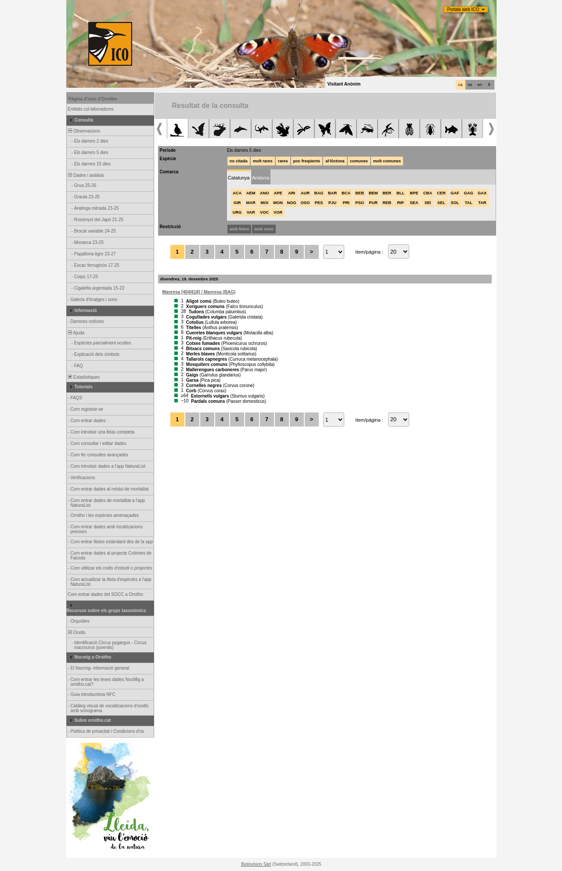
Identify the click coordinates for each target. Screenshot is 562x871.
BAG (319, 193)
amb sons (264, 229)
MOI (264, 203)
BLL (400, 193)
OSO (305, 203)
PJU (332, 203)
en (479, 84)
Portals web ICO (463, 9)
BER (386, 193)
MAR (251, 203)
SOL (455, 203)
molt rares (263, 161)
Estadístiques (83, 377)
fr (489, 84)
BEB (359, 193)
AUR (305, 193)
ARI (291, 193)
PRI (345, 203)
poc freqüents (307, 161)
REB (386, 203)
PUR (373, 203)
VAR (251, 212)
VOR (278, 212)
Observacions (84, 131)
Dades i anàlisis (85, 175)
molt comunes (387, 161)
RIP (400, 203)
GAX (482, 193)
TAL (468, 203)
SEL (441, 203)
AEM (251, 193)
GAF (454, 193)
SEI (428, 203)
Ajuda (76, 332)
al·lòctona (335, 161)
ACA (237, 193)
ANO (264, 193)
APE (278, 193)
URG (237, 212)
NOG (291, 203)
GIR (237, 203)
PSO (359, 203)
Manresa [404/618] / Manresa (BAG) (199, 292)
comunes (359, 161)
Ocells (76, 632)
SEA (414, 203)
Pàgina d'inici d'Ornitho (92, 99)
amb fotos (239, 229)
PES (319, 203)
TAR (482, 203)
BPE (414, 193)
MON (278, 203)
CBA (427, 193)
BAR (332, 193)
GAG (468, 193)
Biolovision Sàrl (256, 864)
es (470, 84)
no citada (239, 161)
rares (283, 161)
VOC (264, 212)
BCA (346, 193)
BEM (373, 193)
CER (441, 193)
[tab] (239, 177)
